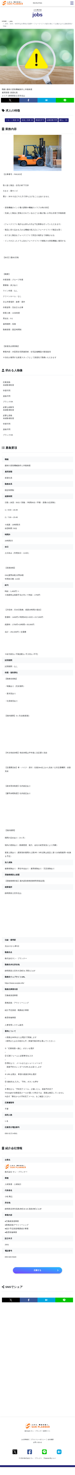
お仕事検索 (25, 1439)
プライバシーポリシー (38, 1439)
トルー (54, 1458)
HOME (4, 21)
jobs (11, 21)
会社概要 (51, 1439)
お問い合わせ (37, 1442)
